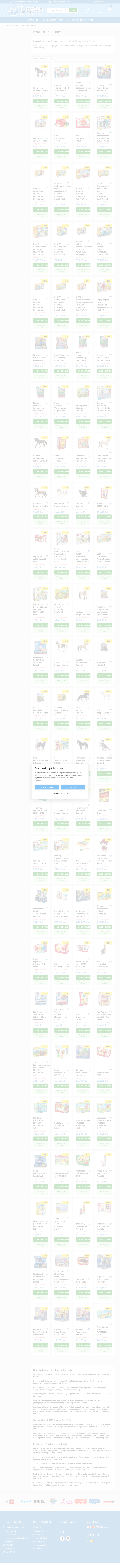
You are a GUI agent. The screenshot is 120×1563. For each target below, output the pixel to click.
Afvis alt (73, 787)
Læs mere (38, 781)
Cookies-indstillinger (60, 793)
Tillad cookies (47, 787)
